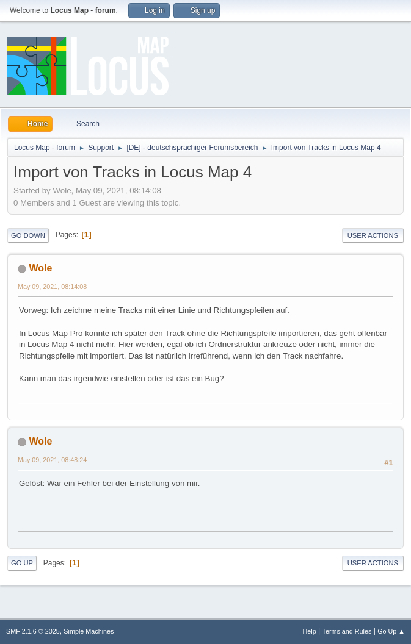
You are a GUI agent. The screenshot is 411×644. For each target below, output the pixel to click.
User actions (372, 235)
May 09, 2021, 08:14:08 (52, 286)
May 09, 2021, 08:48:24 (52, 459)
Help (309, 631)
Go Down (28, 235)
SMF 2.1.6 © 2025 (33, 631)
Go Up (22, 563)
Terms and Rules (347, 631)
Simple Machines (89, 631)
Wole (40, 268)
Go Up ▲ (391, 631)
